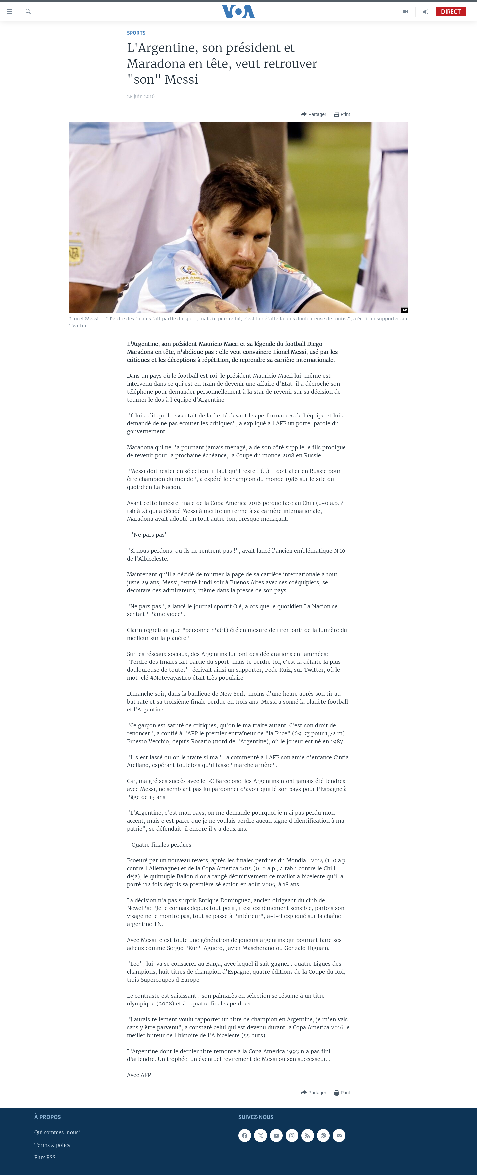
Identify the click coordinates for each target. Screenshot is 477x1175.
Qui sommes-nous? (57, 1133)
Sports (136, 33)
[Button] (313, 114)
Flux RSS (45, 1158)
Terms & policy (52, 1145)
